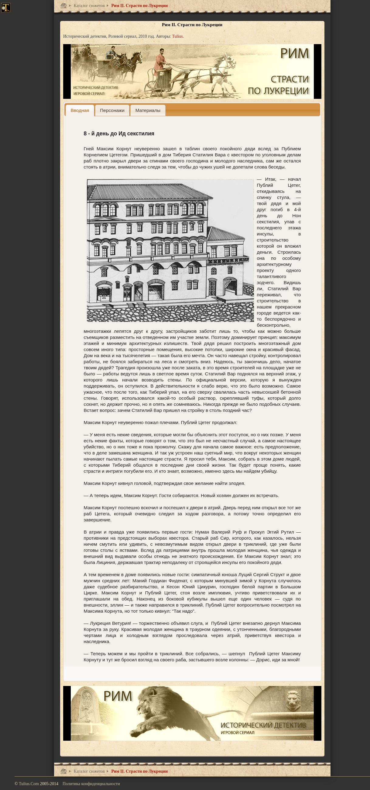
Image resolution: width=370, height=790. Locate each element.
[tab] (80, 110)
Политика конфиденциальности (91, 783)
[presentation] (80, 110)
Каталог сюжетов (89, 5)
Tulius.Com (29, 783)
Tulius (177, 36)
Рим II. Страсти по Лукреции (139, 5)
